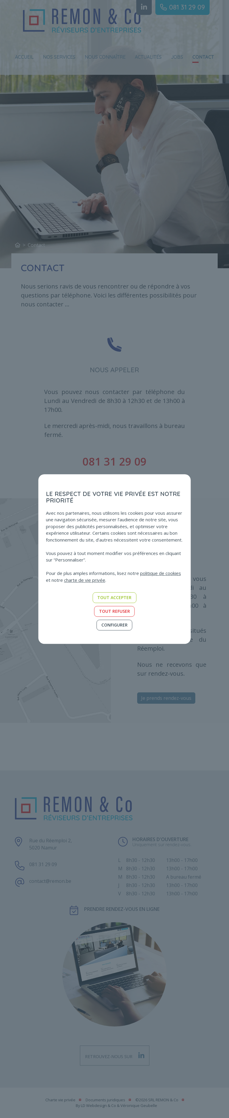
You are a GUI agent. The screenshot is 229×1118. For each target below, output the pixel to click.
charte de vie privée (84, 580)
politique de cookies (160, 573)
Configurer (114, 625)
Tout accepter (114, 597)
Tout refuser (114, 611)
